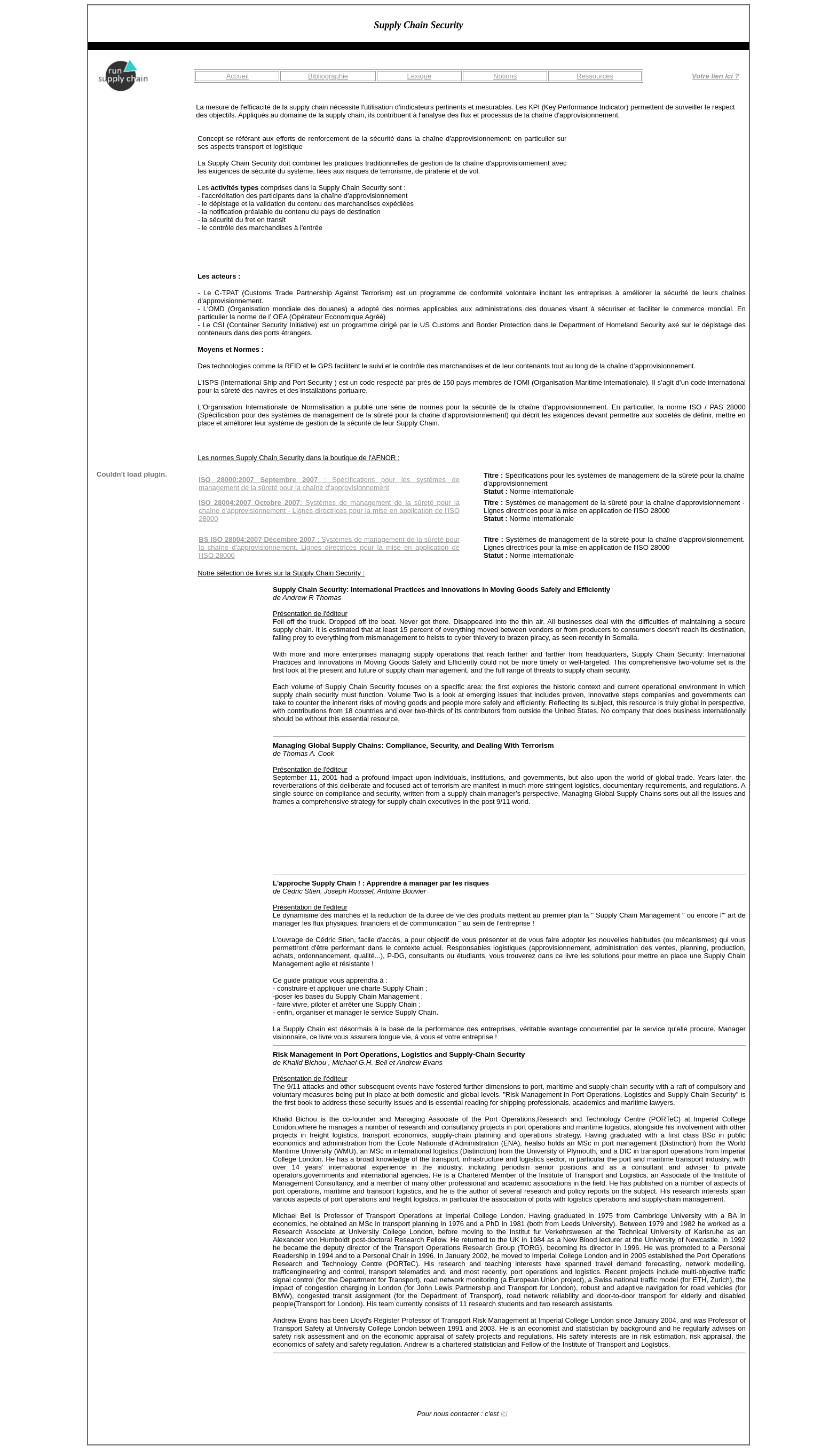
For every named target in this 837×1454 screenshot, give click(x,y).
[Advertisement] (666, 201)
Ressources (595, 76)
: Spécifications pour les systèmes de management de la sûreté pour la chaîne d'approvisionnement (329, 484)
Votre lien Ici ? (715, 76)
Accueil (237, 76)
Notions (505, 76)
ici (504, 1414)
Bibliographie (328, 76)
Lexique (419, 76)
